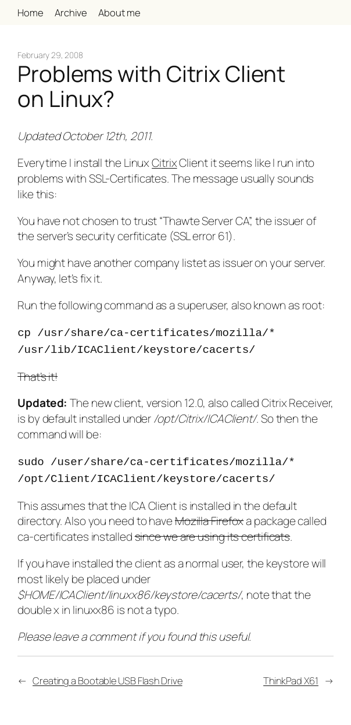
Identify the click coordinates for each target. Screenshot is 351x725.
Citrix (164, 162)
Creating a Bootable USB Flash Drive (107, 676)
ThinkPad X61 (290, 676)
